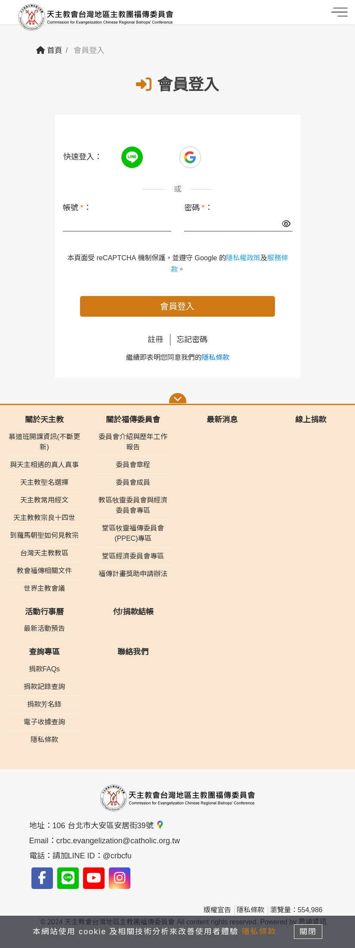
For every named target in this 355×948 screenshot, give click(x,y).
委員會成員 (133, 482)
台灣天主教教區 (44, 553)
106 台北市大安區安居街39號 (108, 825)
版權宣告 (217, 910)
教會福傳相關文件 (44, 570)
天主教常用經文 (44, 500)
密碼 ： (198, 207)
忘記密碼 (191, 339)
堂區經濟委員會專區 (133, 556)
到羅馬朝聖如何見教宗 (44, 535)
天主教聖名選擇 (44, 482)
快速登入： (82, 157)
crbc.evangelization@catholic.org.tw (118, 840)
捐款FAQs (44, 669)
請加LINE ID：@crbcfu (92, 855)
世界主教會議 (44, 588)
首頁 (49, 50)
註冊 (155, 339)
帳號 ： (77, 207)
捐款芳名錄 (44, 704)
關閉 (308, 931)
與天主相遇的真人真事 (44, 464)
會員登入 (177, 306)
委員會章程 (133, 464)
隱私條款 (215, 357)
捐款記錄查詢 (44, 686)
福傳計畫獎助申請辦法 (133, 573)
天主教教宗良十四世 (44, 517)
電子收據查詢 (44, 722)
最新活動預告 (44, 628)
